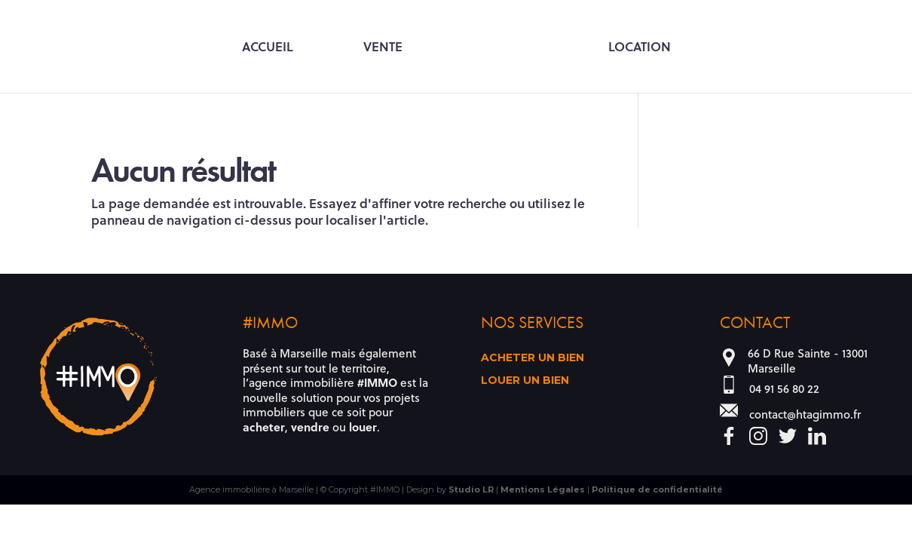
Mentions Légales (542, 489)
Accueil (267, 47)
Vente (382, 47)
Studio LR (471, 489)
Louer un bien (525, 381)
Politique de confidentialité (657, 489)
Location (639, 47)
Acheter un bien (532, 358)
